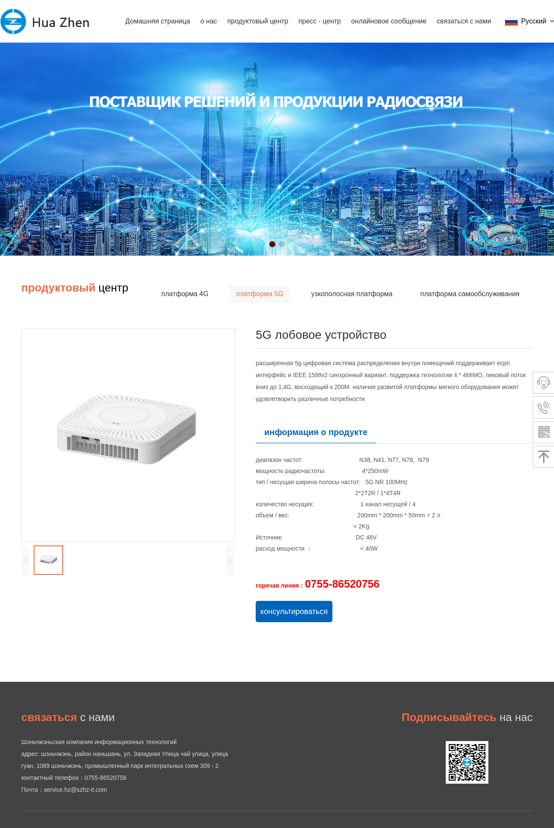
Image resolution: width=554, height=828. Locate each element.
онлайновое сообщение (389, 21)
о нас (208, 21)
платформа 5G (259, 293)
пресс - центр (319, 21)
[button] (272, 244)
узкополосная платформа (351, 293)
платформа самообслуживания (469, 293)
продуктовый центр (257, 21)
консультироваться (294, 611)
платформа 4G (185, 293)
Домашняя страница (157, 21)
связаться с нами (464, 21)
